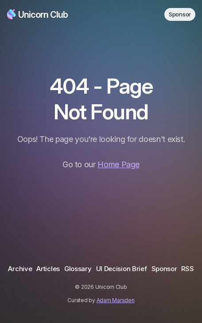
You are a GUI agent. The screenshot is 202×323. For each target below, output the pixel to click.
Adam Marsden (116, 300)
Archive (20, 268)
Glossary (78, 268)
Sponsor (180, 14)
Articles (48, 268)
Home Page (118, 164)
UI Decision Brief (121, 268)
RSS (187, 268)
